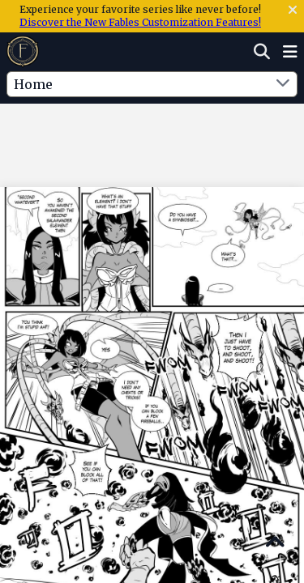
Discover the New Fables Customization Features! (140, 22)
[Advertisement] (152, 137)
